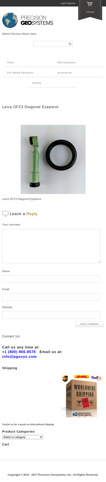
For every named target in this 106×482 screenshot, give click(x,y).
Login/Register (68, 3)
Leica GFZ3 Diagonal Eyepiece (30, 107)
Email (5, 289)
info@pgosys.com (19, 357)
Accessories (65, 73)
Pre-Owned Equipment (20, 73)
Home (10, 62)
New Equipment (67, 62)
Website (7, 307)
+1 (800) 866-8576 (19, 352)
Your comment (11, 224)
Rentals (37, 83)
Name (6, 271)
